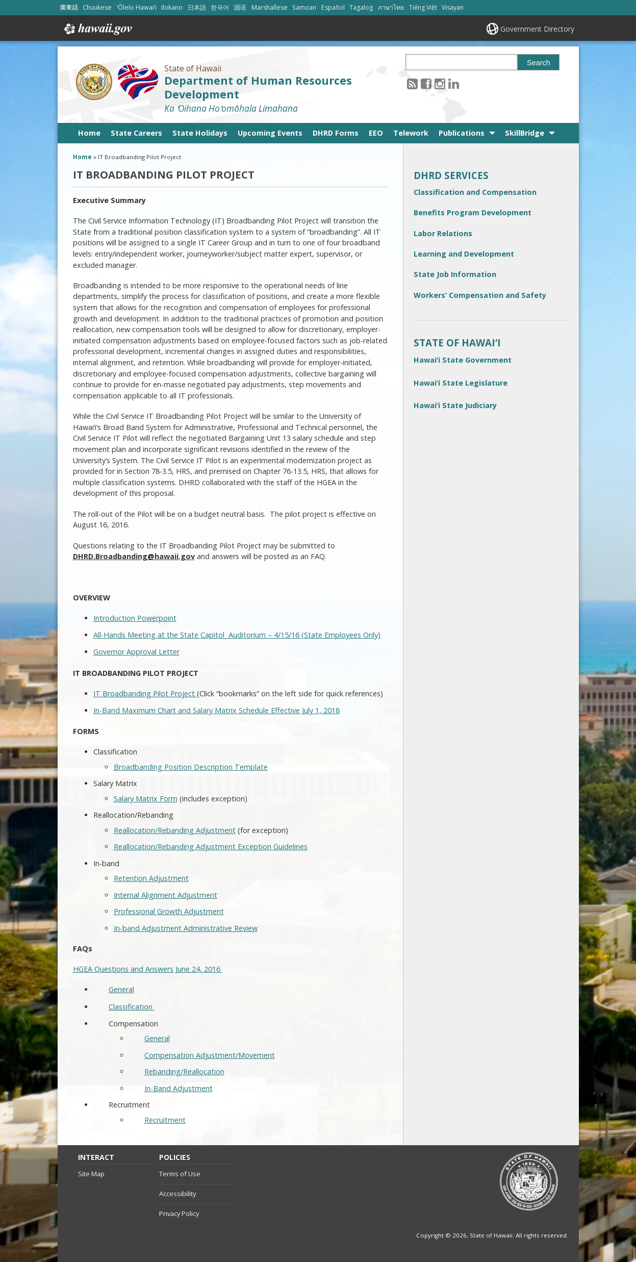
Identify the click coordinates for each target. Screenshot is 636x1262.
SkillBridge (524, 133)
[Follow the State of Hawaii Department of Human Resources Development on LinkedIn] (453, 83)
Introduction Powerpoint (134, 618)
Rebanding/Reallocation (184, 1071)
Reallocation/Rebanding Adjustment (175, 830)
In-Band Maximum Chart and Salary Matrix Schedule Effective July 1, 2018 (216, 710)
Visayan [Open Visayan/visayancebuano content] (453, 7)
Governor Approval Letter (136, 652)
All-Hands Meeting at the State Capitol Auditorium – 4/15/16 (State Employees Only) (236, 635)
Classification (132, 1007)
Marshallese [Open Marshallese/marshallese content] (269, 7)
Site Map (91, 1173)
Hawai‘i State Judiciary (455, 405)
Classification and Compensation (475, 192)
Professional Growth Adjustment (169, 911)
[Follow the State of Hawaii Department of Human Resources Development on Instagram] (440, 83)
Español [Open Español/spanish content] (333, 7)
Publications (462, 133)
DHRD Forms (336, 133)
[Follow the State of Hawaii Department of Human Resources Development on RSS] (412, 83)
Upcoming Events (270, 133)
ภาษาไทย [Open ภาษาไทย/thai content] (391, 7)
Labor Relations (443, 233)
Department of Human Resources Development (258, 87)
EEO (376, 133)
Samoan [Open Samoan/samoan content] (304, 7)
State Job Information (455, 274)
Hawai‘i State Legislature (460, 383)
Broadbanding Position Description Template (191, 767)
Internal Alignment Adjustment (165, 895)
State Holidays (199, 133)
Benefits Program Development (472, 212)
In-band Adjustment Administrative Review (186, 928)
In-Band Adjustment (178, 1088)
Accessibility (177, 1193)
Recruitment (165, 1120)
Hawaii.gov (97, 29)
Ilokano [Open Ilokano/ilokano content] (172, 7)
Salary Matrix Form (145, 798)
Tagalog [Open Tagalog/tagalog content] (361, 7)
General (121, 989)
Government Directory (537, 29)
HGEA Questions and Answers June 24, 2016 (147, 969)
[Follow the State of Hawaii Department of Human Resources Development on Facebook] (426, 83)
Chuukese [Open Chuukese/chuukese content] (97, 7)
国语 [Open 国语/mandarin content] (240, 7)
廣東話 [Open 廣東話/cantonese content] (69, 7)
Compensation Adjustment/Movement (209, 1055)
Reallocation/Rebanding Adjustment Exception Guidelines (211, 846)
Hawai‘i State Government (463, 360)
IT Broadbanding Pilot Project (145, 693)
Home (89, 133)
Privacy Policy (179, 1213)
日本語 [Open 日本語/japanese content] (197, 7)
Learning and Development (464, 254)
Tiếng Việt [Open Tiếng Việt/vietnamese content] (423, 7)
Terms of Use (179, 1173)
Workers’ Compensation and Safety (480, 295)
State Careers (136, 133)
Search (538, 63)
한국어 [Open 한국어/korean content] (220, 7)
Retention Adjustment (151, 878)
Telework (410, 133)
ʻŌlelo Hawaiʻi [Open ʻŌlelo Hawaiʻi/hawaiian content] (137, 7)
